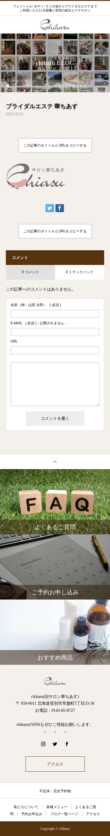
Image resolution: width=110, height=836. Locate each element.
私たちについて (26, 807)
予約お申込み (31, 814)
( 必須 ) (36, 305)
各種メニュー (56, 807)
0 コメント (30, 272)
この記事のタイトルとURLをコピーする (55, 145)
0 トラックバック (79, 272)
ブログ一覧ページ (64, 814)
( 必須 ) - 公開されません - (39, 323)
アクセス (55, 764)
